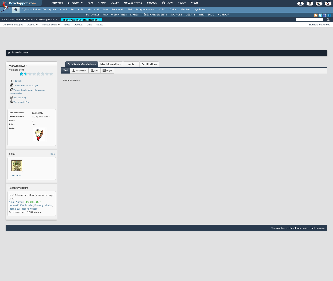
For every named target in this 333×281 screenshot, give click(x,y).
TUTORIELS (92, 14)
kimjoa (48, 205)
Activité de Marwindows (82, 64)
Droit (181, 3)
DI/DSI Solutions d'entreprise (39, 9)
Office (172, 9)
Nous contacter (279, 228)
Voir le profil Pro (19, 102)
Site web (16, 80)
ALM (80, 9)
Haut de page (317, 228)
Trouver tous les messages (24, 85)
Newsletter (132, 3)
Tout (65, 70)
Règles (99, 24)
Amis (131, 64)
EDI (130, 9)
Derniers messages (13, 24)
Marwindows (81, 71)
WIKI (202, 14)
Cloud (63, 9)
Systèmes (200, 9)
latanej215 (15, 208)
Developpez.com (298, 228)
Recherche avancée (319, 24)
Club (194, 3)
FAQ (90, 3)
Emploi (151, 3)
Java (105, 9)
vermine (16, 175)
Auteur (19, 201)
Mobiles (185, 9)
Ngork (25, 208)
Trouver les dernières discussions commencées (27, 92)
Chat (115, 3)
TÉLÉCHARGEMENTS (154, 14)
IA (72, 9)
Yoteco (34, 208)
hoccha (29, 205)
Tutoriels (75, 3)
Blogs (101, 3)
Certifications (149, 64)
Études (167, 3)
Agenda (78, 24)
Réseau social (49, 24)
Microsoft (93, 9)
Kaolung (39, 205)
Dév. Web (117, 9)
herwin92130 (16, 205)
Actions (31, 24)
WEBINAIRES (119, 14)
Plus (52, 154)
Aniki (11, 201)
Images (109, 71)
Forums (57, 3)
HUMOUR (223, 14)
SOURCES (176, 14)
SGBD (161, 9)
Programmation (145, 9)
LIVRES (134, 14)
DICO (211, 14)
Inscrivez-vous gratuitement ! (81, 19)
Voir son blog (18, 97)
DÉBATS (190, 14)
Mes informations (110, 64)
